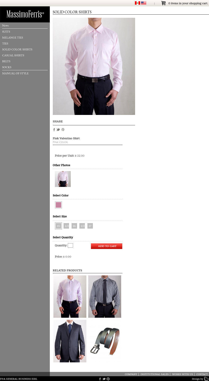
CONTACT (202, 374)
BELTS (6, 61)
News (5, 25)
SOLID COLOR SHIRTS (17, 49)
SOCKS (6, 67)
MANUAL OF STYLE (15, 73)
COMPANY (131, 374)
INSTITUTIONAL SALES (155, 374)
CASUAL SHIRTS (13, 55)
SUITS (6, 31)
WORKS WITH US (182, 374)
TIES (5, 43)
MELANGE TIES (12, 37)
